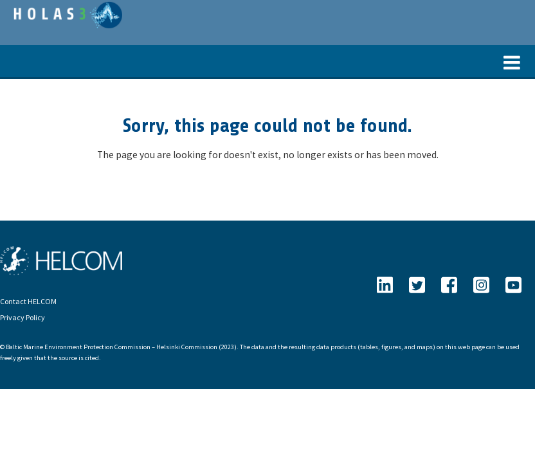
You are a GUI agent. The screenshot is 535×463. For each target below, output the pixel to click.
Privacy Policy (22, 317)
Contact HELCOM (28, 301)
